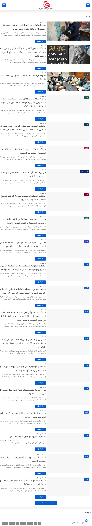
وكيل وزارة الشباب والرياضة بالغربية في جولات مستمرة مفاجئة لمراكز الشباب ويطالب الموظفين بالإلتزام (29, 343)
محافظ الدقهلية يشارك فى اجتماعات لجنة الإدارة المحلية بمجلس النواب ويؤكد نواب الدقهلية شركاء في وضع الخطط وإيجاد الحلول (29, 316)
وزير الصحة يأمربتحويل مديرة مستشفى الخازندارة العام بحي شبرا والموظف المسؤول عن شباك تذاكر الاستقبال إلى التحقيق (29, 103)
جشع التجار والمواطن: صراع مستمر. (36, 437)
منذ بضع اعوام (49, 434)
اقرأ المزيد (49, 41)
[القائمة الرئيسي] (88, 5)
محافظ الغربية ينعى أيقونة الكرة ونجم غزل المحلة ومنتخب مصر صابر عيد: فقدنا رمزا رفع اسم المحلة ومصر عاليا (29, 52)
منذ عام (51, 22)
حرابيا (72, 523)
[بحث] (4, 5)
